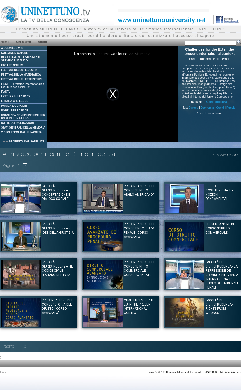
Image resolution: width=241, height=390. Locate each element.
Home (5, 42)
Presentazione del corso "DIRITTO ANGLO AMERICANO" (139, 190)
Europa (193, 107)
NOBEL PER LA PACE (14, 110)
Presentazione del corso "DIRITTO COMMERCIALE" (221, 228)
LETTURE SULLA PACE (15, 96)
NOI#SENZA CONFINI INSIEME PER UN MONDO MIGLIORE (23, 117)
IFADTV (5, 91)
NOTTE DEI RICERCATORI (17, 122)
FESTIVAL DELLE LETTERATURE (21, 79)
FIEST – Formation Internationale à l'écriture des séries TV (22, 85)
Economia (207, 107)
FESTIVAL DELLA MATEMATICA (21, 74)
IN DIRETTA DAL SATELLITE (22, 141)
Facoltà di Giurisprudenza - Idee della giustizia (58, 228)
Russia (230, 107)
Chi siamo (23, 42)
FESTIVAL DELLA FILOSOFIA (19, 69)
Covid (220, 107)
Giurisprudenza (216, 101)
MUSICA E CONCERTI (14, 105)
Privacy (4, 372)
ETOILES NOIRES (12, 65)
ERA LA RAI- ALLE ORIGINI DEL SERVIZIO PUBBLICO (21, 59)
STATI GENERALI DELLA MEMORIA (23, 127)
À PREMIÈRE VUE (12, 48)
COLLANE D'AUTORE (14, 52)
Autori (42, 42)
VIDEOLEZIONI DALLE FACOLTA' (21, 132)
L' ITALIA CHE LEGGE (14, 101)
